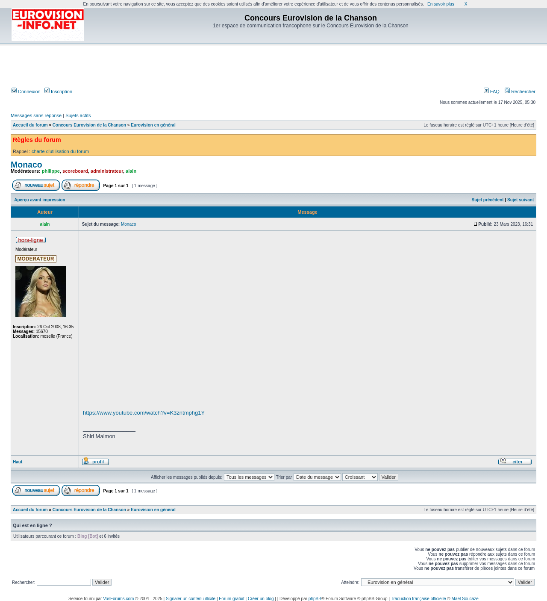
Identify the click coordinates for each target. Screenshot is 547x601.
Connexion (26, 91)
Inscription (58, 91)
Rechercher (520, 91)
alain (131, 171)
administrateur (107, 171)
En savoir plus (440, 4)
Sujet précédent (488, 199)
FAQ (492, 91)
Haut (17, 462)
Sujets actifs (78, 115)
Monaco (26, 164)
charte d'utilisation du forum (60, 151)
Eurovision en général (153, 125)
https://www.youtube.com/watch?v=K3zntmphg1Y (144, 413)
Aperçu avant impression (39, 199)
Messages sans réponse (36, 115)
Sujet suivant (520, 199)
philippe (51, 171)
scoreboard (75, 171)
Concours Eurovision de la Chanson (89, 125)
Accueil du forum (30, 125)
